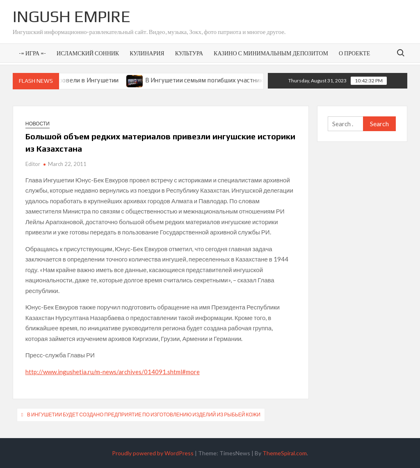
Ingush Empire (71, 16)
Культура (189, 53)
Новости (37, 123)
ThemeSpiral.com (284, 453)
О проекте (354, 53)
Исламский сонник (88, 53)
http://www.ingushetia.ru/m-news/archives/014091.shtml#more (112, 371)
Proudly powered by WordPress (153, 453)
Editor (32, 164)
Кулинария (147, 53)
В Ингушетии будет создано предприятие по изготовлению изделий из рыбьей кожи (143, 414)
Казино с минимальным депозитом (271, 53)
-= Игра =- (32, 53)
